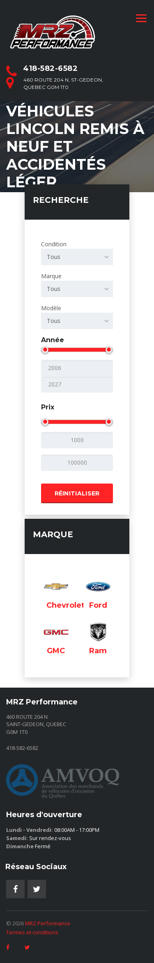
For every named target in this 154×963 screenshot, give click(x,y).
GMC (56, 650)
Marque (77, 284)
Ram (98, 650)
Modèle (77, 316)
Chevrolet (65, 605)
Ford (98, 605)
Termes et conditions (32, 932)
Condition (77, 252)
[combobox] (77, 257)
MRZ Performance (47, 923)
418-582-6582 (50, 68)
